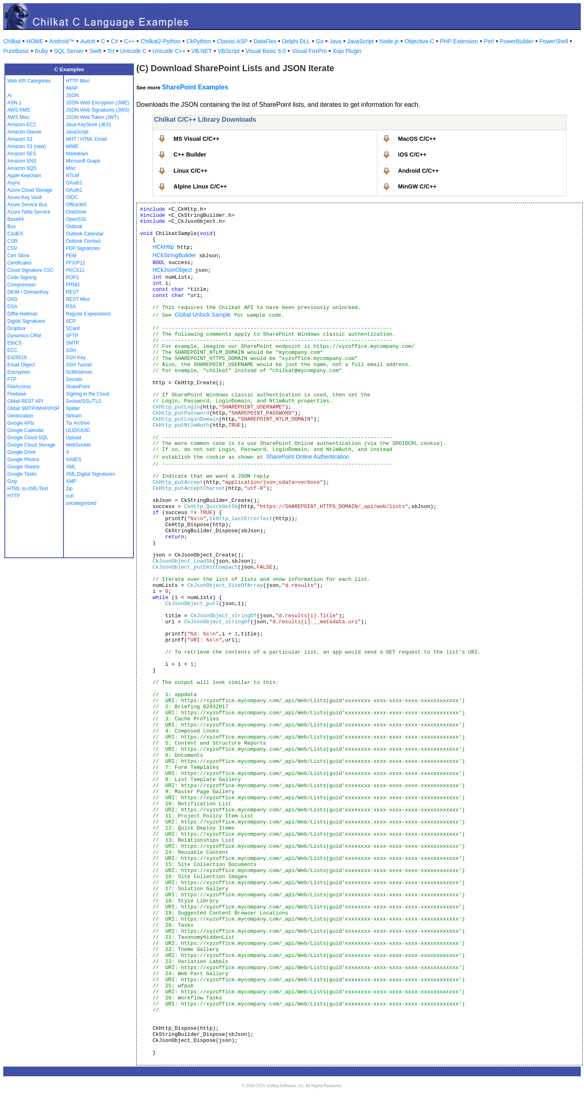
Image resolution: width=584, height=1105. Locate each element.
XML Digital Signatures (90, 474)
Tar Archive (78, 423)
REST (72, 292)
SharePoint (78, 387)
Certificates (19, 263)
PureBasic (16, 51)
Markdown (77, 154)
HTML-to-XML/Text (27, 488)
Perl (489, 41)
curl (70, 496)
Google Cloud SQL (27, 437)
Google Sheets (23, 467)
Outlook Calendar (85, 234)
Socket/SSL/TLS (84, 401)
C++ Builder (190, 154)
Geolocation (20, 416)
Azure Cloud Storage (29, 190)
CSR (12, 241)
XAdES (74, 459)
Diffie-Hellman (22, 314)
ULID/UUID (78, 430)
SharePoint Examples (195, 87)
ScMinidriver (79, 372)
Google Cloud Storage (31, 445)
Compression (21, 285)
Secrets (74, 379)
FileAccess (19, 387)
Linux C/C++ (190, 170)
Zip (69, 488)
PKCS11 (75, 270)
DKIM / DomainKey (28, 292)
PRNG (73, 285)
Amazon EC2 (21, 124)
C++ (129, 41)
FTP (12, 379)
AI (9, 95)
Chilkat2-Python (161, 41)
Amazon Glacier (24, 132)
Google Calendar (25, 430)
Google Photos (23, 459)
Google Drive (21, 452)
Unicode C (133, 51)
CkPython (198, 41)
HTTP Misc (78, 81)
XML (71, 467)
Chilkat (12, 41)
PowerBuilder (516, 41)
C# (114, 41)
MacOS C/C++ (417, 138)
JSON (72, 95)
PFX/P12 (75, 263)
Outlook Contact (83, 241)
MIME (72, 146)
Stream (74, 416)
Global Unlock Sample (203, 314)
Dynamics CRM (24, 336)
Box (11, 226)
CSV (12, 248)
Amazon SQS (22, 168)
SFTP (72, 336)
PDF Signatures (83, 248)
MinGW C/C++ (417, 186)
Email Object (21, 365)
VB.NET (201, 51)
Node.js (388, 41)
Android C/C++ (418, 170)
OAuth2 (74, 190)
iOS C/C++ (412, 154)
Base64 (15, 219)
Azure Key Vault (24, 197)
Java (335, 41)
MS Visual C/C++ (196, 138)
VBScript (228, 51)
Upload (73, 437)
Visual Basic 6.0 (265, 51)
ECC (12, 350)
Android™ (61, 41)
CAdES (15, 234)
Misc (71, 168)
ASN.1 (14, 103)
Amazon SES (21, 154)
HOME (34, 41)
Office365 (76, 204)
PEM (71, 255)
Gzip (12, 481)
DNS (12, 299)
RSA (71, 306)
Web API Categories (29, 81)
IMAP (72, 88)
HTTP (13, 496)
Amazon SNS (21, 161)
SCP (71, 321)
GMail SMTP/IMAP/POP (33, 408)
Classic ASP (232, 41)
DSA (12, 306)
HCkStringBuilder (174, 255)
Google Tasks (22, 474)
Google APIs (20, 423)
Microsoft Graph (83, 161)
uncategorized (81, 503)
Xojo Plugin (347, 51)
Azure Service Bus (27, 204)
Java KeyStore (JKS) (88, 124)
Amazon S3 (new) (26, 146)
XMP (71, 481)
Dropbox (16, 328)
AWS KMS (18, 110)
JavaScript (360, 41)
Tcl (110, 51)
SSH (71, 350)
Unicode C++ (169, 51)
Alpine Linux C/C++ (200, 186)
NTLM (72, 175)
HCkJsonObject (172, 270)
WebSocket (78, 445)
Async (14, 183)
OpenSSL (76, 219)
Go (320, 41)
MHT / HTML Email (86, 139)
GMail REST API (25, 401)
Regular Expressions (88, 314)
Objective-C (419, 41)
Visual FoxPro (309, 51)
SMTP (72, 343)
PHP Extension (459, 41)
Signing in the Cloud (87, 394)
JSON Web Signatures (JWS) (97, 110)
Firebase (16, 394)
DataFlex (265, 41)
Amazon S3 (19, 139)
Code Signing (21, 277)
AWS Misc (18, 117)
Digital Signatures (26, 321)
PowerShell (554, 41)
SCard (73, 328)
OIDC (72, 197)
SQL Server (69, 51)
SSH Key (76, 357)
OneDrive (76, 212)
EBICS (14, 343)
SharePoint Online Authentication (307, 456)
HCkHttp (163, 246)
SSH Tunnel (79, 365)
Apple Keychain (24, 175)
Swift (95, 51)
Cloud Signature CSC (30, 270)
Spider (73, 408)
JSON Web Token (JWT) (92, 117)
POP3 (72, 277)
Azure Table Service (29, 212)
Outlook (74, 226)
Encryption (18, 372)
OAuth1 (74, 183)
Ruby (41, 51)
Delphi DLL (296, 41)
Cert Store (18, 255)
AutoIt (87, 41)
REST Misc (78, 299)
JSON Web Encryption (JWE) (97, 103)
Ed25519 (17, 357)
